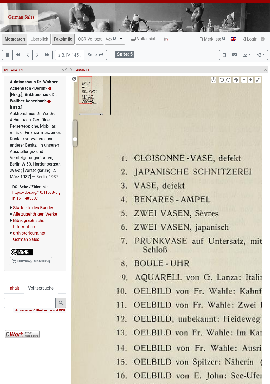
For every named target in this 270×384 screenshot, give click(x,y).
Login (249, 39)
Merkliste (212, 39)
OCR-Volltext (90, 39)
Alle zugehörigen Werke (35, 214)
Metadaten (14, 39)
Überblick (39, 39)
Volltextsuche (41, 288)
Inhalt (14, 288)
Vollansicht (144, 38)
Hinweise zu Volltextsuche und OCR (40, 310)
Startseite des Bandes (33, 207)
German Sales (21, 17)
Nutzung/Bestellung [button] (31, 261)
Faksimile (63, 39)
